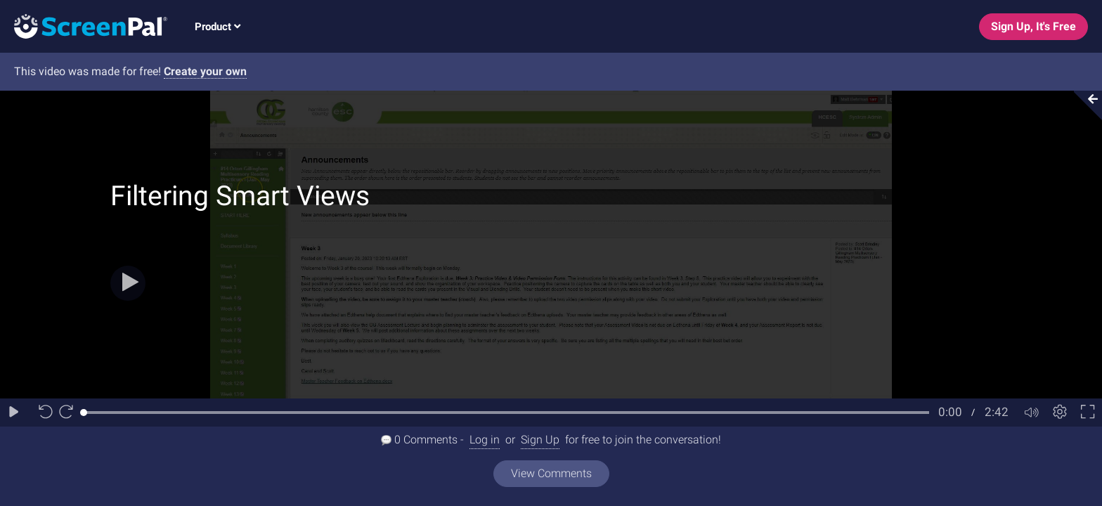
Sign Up (540, 439)
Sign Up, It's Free (1033, 26)
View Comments (551, 473)
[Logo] (83, 25)
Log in (484, 439)
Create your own (205, 71)
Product (217, 26)
